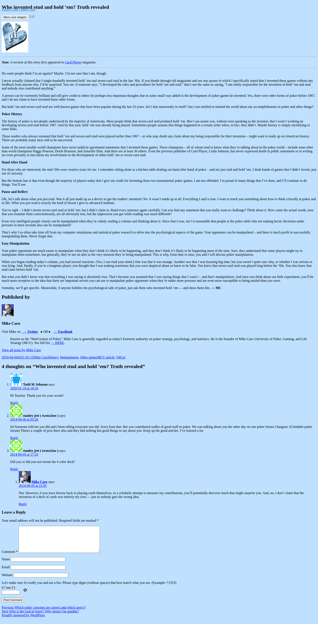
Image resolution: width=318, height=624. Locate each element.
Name (6, 564)
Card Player (73, 62)
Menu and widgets (14, 17)
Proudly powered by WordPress (23, 620)
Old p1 (121, 357)
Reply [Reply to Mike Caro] (23, 504)
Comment (10, 557)
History (53, 357)
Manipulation (69, 357)
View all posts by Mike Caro (21, 350)
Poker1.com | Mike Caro (18, 9)
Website (7, 580)
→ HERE (57, 343)
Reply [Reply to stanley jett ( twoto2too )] (14, 438)
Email (6, 572)
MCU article (106, 357)
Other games (88, 357)
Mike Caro (40, 357)
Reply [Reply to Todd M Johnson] (14, 403)
